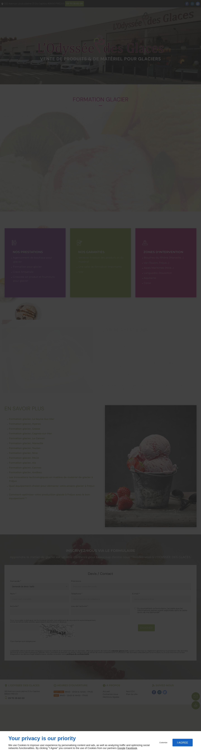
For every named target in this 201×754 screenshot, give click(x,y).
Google (121, 748)
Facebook (131, 748)
